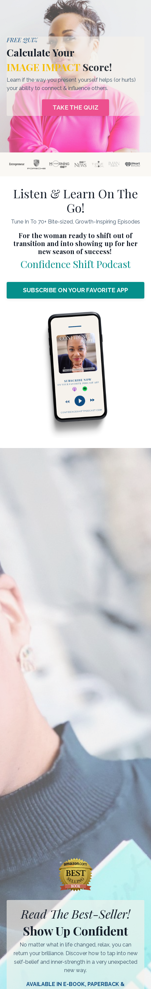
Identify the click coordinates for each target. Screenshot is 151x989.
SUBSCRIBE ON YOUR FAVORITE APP (75, 290)
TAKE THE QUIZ (75, 107)
